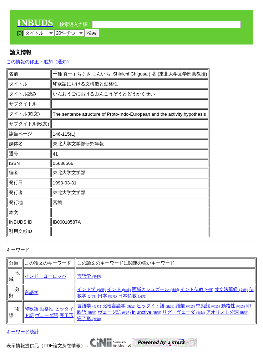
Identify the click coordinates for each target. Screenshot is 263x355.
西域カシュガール (155, 289)
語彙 (185, 305)
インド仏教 (196, 289)
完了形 (67, 315)
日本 (107, 295)
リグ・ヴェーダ (183, 312)
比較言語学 (119, 305)
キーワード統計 (22, 331)
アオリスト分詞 (227, 312)
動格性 (47, 309)
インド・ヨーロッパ (45, 276)
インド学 (91, 289)
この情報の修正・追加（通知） (38, 61)
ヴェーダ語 (46, 315)
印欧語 (32, 309)
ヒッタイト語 (156, 305)
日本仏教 (132, 295)
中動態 (208, 305)
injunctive (146, 312)
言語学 (89, 276)
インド (119, 289)
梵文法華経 (231, 289)
